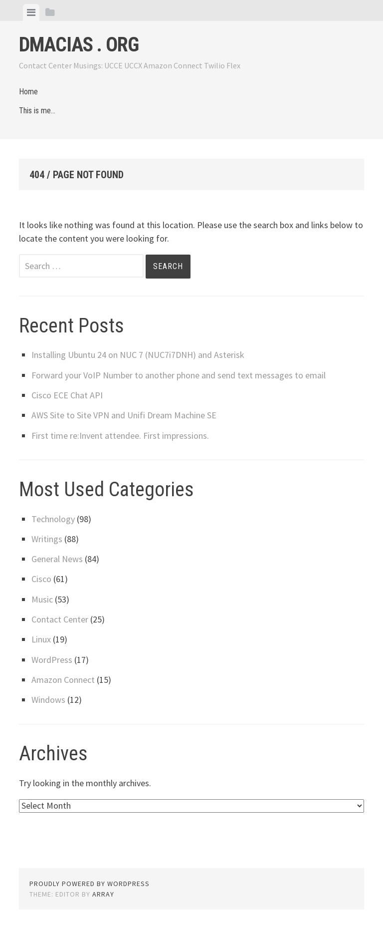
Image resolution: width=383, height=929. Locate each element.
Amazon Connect (63, 679)
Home (28, 91)
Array (103, 894)
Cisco (41, 579)
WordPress (51, 659)
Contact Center (59, 619)
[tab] (31, 12)
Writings (46, 539)
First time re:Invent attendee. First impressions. (120, 435)
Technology (53, 519)
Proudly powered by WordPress (89, 883)
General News (57, 559)
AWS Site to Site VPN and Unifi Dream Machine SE (123, 415)
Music (42, 599)
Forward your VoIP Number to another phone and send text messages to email (178, 375)
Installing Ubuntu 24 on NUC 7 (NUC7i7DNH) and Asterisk (137, 354)
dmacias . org (79, 44)
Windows (48, 699)
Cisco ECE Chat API (67, 395)
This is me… (37, 110)
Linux (41, 639)
